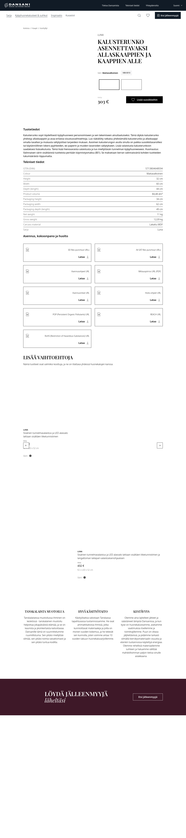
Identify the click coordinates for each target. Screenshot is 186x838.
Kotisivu (26, 28)
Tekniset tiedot (132, 5)
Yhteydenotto (152, 5)
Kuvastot (70, 15)
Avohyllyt (43, 28)
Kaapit (35, 28)
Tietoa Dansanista (110, 5)
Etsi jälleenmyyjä (147, 697)
